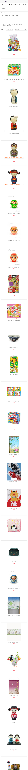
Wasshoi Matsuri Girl (14, 133)
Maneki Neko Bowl (14, 347)
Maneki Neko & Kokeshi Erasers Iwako (14, 294)
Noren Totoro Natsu (14, 454)
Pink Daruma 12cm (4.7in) (14, 240)
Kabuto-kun (14, 160)
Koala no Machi (14, 374)
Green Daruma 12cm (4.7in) (14, 213)
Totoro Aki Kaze (14, 695)
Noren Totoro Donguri (14, 642)
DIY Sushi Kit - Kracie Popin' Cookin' (14, 428)
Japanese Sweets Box (14, 53)
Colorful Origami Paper (14, 320)
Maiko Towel (14, 535)
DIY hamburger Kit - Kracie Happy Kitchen (14, 79)
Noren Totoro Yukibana (14, 615)
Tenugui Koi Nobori (14, 481)
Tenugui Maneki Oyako (14, 508)
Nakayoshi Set (14, 749)
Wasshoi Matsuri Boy (14, 106)
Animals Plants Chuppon (14, 669)
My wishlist (25, 2)
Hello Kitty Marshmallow (14, 401)
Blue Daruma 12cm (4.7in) (14, 588)
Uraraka (14, 722)
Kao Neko (14, 561)
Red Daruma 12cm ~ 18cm (14, 267)
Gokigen (14, 187)
